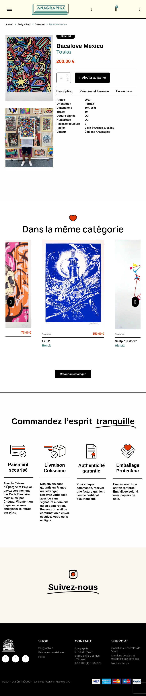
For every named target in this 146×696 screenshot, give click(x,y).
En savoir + (124, 91)
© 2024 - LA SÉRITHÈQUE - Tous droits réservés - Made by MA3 (36, 681)
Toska (63, 52)
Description (64, 91)
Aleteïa (119, 345)
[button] (91, 9)
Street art (66, 36)
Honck (46, 345)
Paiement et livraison (94, 91)
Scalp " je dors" (126, 341)
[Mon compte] (140, 9)
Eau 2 (46, 341)
